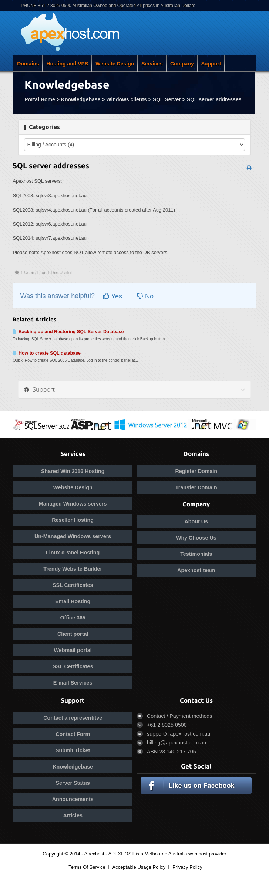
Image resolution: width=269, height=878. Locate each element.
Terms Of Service (86, 867)
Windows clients (126, 99)
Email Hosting (72, 601)
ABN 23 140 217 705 (171, 751)
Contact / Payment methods (179, 716)
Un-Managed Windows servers (72, 536)
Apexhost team (196, 570)
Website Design (114, 64)
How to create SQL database (47, 353)
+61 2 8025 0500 (167, 725)
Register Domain (196, 471)
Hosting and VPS (67, 64)
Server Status (73, 783)
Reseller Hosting (73, 520)
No (145, 296)
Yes (112, 296)
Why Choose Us (196, 538)
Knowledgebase (81, 99)
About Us (196, 521)
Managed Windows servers (73, 504)
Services (152, 64)
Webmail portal (73, 650)
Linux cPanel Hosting (73, 552)
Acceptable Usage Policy (138, 867)
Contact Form (73, 734)
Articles (72, 815)
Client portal (72, 634)
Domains (28, 64)
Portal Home (39, 99)
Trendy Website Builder (72, 569)
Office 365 (72, 618)
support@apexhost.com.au (178, 734)
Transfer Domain (196, 487)
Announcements (73, 799)
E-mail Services (73, 683)
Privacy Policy (187, 867)
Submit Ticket (73, 750)
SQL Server (167, 99)
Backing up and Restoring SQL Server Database (68, 331)
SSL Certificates (73, 585)
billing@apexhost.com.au (176, 743)
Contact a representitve (72, 718)
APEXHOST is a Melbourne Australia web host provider (167, 854)
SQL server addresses (214, 99)
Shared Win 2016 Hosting (72, 471)
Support (211, 64)
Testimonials (196, 554)
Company (182, 64)
